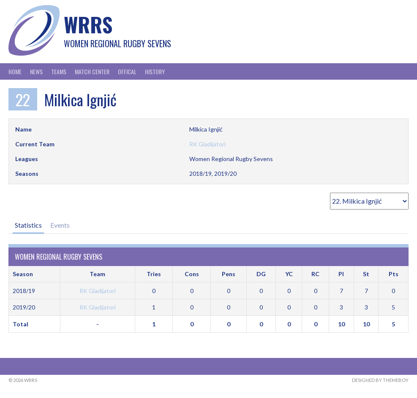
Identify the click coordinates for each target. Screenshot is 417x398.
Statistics (28, 225)
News (36, 71)
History (155, 71)
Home (15, 71)
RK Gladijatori (207, 144)
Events (60, 225)
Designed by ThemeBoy (380, 380)
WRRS (88, 24)
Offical (127, 71)
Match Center (92, 71)
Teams (58, 71)
